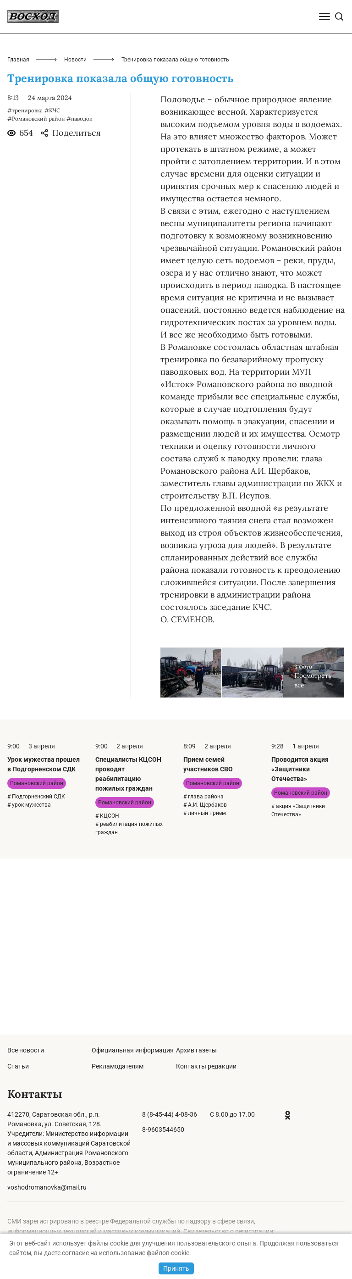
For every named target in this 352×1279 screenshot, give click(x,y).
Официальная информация (133, 1050)
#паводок (79, 294)
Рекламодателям (117, 1066)
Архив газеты (196, 1050)
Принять (176, 1268)
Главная (18, 236)
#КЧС (52, 286)
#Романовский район (36, 294)
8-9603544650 (163, 1129)
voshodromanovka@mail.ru (47, 1187)
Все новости (25, 1050)
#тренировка (25, 286)
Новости (75, 236)
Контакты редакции (206, 1066)
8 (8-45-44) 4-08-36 (169, 1114)
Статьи (18, 1066)
